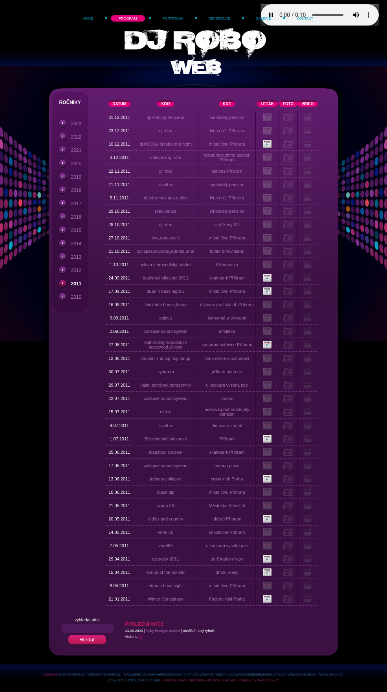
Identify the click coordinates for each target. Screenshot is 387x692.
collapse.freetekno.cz (104, 674)
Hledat (87, 640)
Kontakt (305, 18)
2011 (76, 284)
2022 (76, 137)
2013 (76, 257)
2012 (76, 270)
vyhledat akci (87, 619)
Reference (220, 18)
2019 (76, 177)
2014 (76, 243)
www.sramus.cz (330, 674)
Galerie (263, 18)
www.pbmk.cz (134, 674)
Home (88, 18)
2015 (76, 230)
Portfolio (173, 18)
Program (128, 18)
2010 (76, 297)
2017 (76, 203)
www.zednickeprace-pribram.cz (172, 674)
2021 (76, 150)
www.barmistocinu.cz (216, 674)
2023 (76, 123)
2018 (76, 190)
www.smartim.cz (71, 674)
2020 (76, 163)
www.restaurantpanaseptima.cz (260, 674)
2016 (76, 217)
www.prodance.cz (301, 674)
